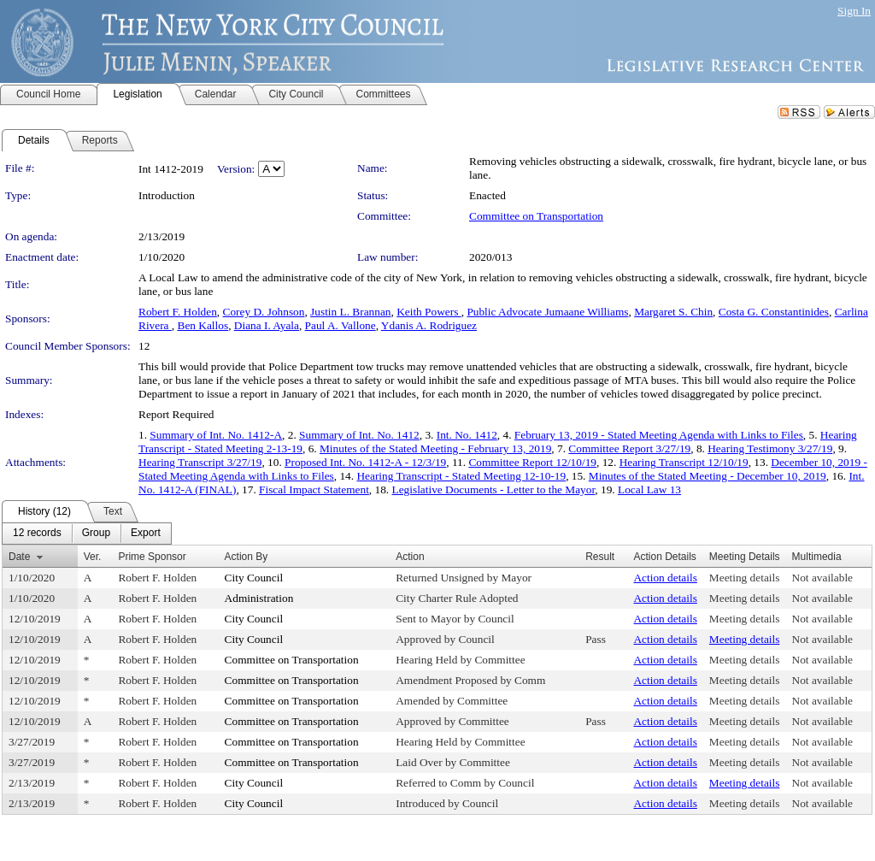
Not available (822, 577)
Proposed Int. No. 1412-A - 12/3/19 (365, 462)
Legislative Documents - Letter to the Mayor (494, 489)
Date (19, 557)
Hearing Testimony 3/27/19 (770, 448)
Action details (664, 577)
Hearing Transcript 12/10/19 (684, 462)
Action (410, 557)
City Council (254, 577)
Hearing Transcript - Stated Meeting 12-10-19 (461, 475)
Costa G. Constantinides (774, 311)
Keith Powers (428, 311)
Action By (246, 557)
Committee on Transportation (536, 215)
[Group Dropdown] (96, 533)
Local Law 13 (649, 489)
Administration (259, 598)
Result (599, 557)
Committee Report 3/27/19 (629, 448)
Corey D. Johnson (264, 311)
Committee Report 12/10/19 (532, 462)
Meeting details (744, 577)
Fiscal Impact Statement (314, 489)
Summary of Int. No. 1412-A (216, 434)
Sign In (854, 10)
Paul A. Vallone (340, 325)
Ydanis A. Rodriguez (429, 325)
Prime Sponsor (151, 557)
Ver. (93, 557)
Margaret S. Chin (673, 311)
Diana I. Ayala (266, 325)
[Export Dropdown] (145, 533)
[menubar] (87, 533)
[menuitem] (37, 533)
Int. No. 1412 (467, 434)
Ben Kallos (203, 325)
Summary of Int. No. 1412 (359, 434)
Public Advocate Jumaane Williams (547, 311)
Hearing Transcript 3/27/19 (199, 462)
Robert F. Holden (177, 311)
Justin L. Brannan (350, 311)
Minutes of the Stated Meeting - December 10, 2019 (707, 475)
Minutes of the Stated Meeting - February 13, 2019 (435, 448)
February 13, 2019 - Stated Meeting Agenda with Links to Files (658, 434)
